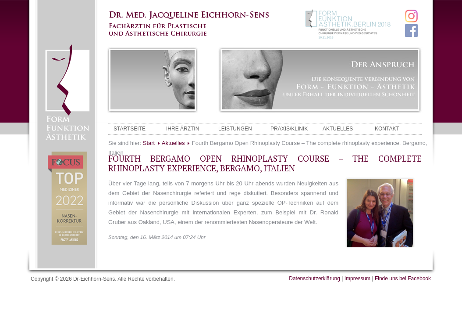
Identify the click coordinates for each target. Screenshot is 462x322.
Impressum (357, 278)
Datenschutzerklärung (314, 278)
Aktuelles (173, 143)
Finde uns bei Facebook (403, 278)
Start (149, 143)
